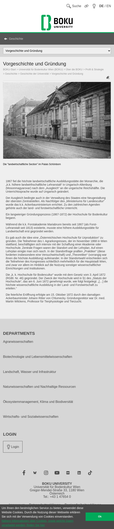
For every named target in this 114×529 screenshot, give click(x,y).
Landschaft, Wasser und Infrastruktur (29, 372)
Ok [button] (100, 516)
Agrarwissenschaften (18, 341)
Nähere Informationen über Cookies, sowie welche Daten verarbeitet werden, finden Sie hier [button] (37, 523)
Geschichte (16, 38)
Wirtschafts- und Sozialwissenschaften (30, 416)
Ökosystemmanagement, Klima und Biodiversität (38, 401)
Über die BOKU (74, 69)
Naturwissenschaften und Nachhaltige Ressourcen (39, 386)
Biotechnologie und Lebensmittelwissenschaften (37, 356)
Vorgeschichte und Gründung (67, 73)
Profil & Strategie (94, 69)
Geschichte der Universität (34, 73)
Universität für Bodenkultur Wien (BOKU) (41, 69)
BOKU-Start (9, 69)
